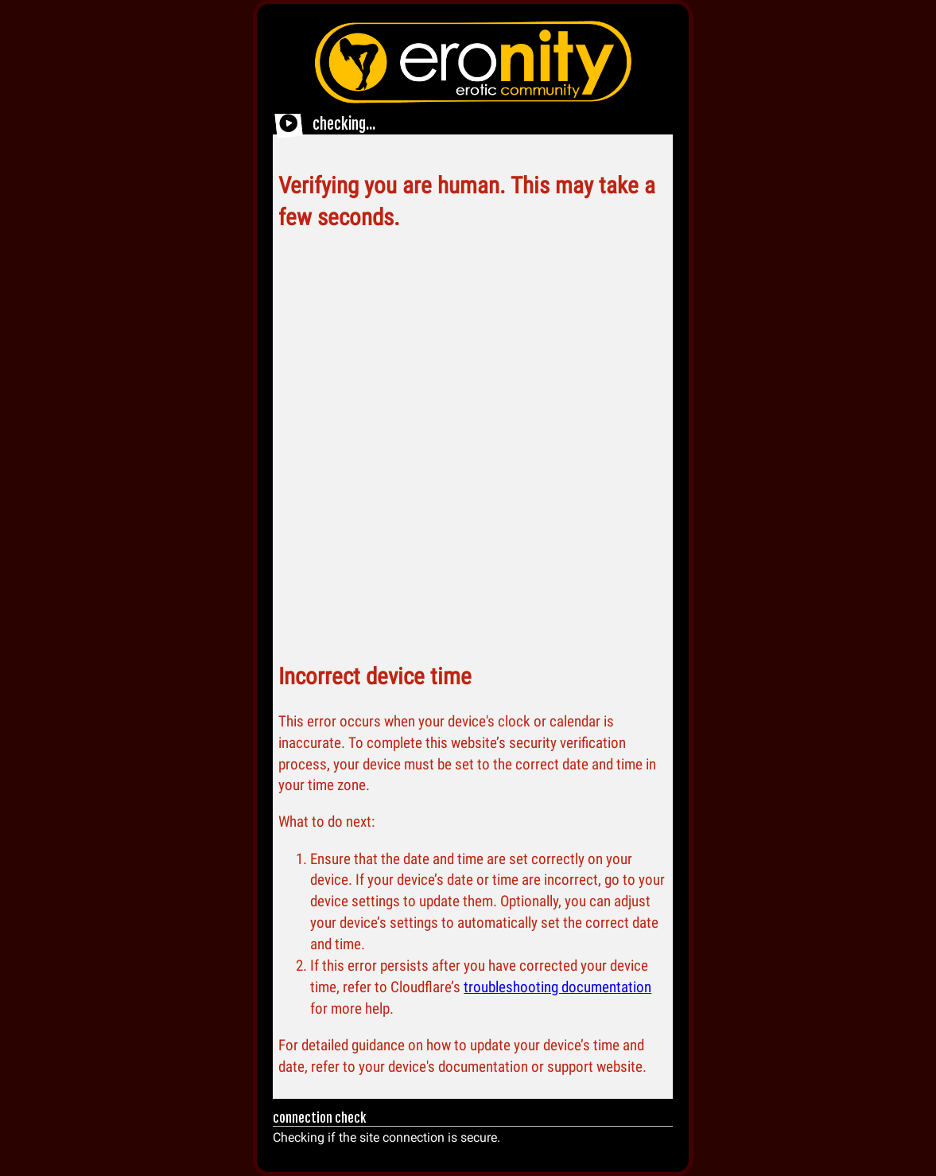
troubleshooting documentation (557, 987)
